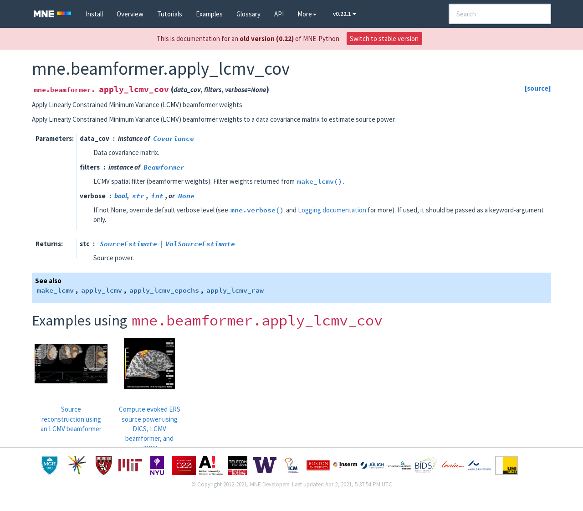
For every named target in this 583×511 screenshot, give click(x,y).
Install (94, 14)
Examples (209, 14)
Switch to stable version (384, 38)
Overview (130, 14)
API (279, 14)
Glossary (248, 14)
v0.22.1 (344, 14)
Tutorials (169, 14)
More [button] (307, 14)
